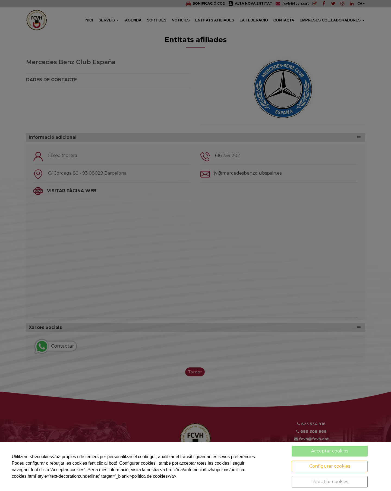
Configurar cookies (329, 466)
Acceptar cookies (329, 451)
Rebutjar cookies (329, 481)
